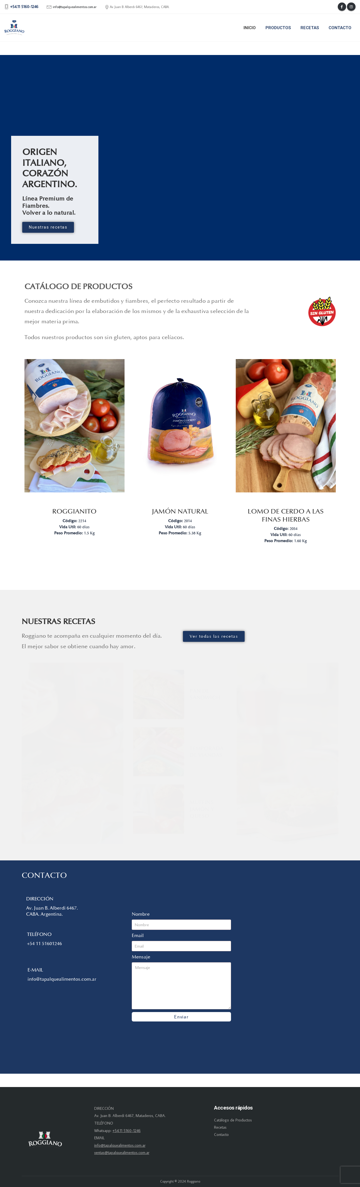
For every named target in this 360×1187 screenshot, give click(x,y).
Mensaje (141, 957)
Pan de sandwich (205, 694)
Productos (278, 27)
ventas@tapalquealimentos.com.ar (121, 1152)
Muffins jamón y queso (202, 809)
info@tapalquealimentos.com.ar (74, 7)
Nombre (141, 914)
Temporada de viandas (207, 751)
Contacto (340, 27)
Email (138, 935)
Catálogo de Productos (233, 1120)
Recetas (310, 27)
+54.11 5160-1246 (127, 1130)
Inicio (250, 27)
